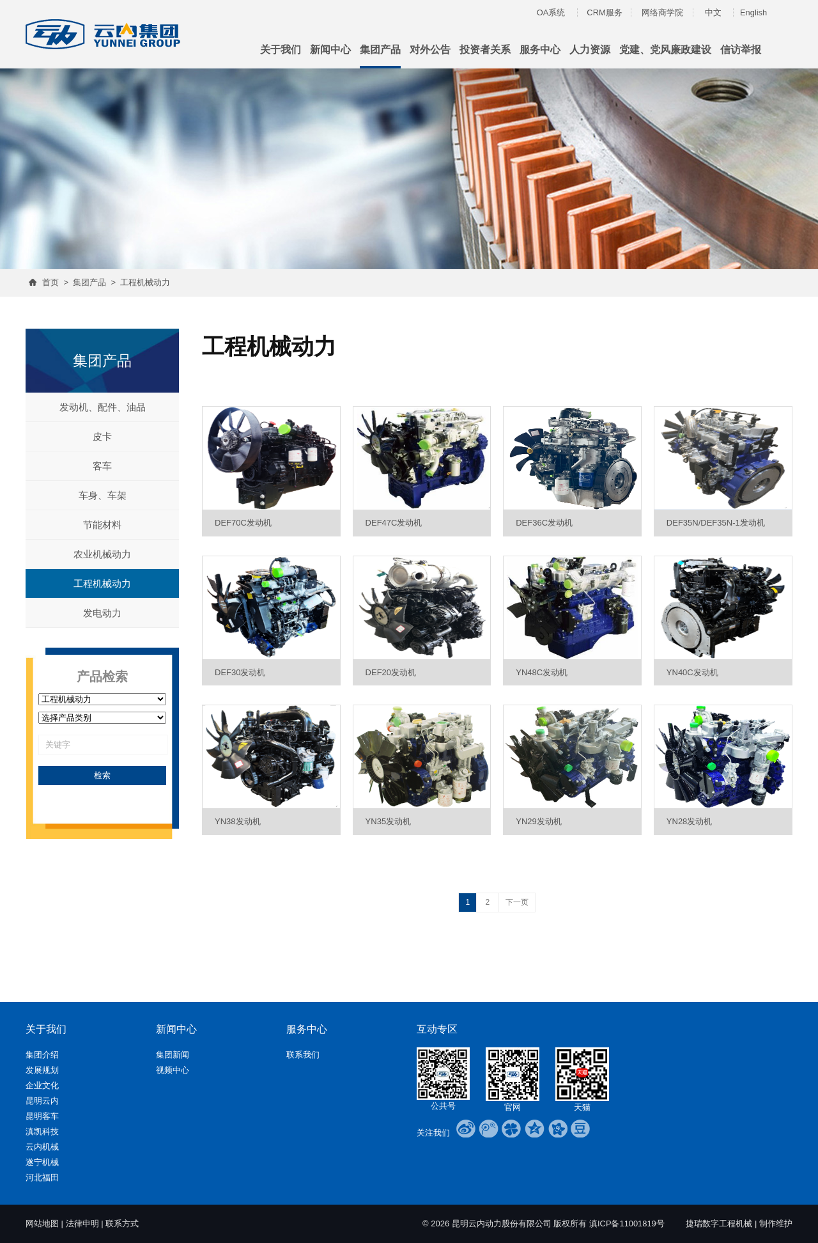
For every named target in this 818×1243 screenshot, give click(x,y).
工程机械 (735, 1223)
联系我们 (303, 1054)
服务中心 (540, 49)
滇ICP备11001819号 (627, 1223)
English (754, 12)
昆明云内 (42, 1101)
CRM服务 (604, 12)
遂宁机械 (42, 1162)
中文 (713, 12)
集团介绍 (42, 1054)
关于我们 (280, 49)
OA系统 (551, 12)
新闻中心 (330, 49)
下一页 (517, 902)
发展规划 (42, 1070)
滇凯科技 (42, 1131)
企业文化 (42, 1085)
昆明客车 (42, 1116)
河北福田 (42, 1177)
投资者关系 (485, 49)
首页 (50, 282)
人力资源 (589, 49)
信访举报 (740, 49)
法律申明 (82, 1223)
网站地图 (42, 1223)
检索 (102, 775)
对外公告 (430, 49)
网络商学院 (662, 12)
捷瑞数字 (702, 1223)
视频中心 (172, 1070)
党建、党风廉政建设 (665, 49)
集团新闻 (172, 1054)
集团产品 (380, 49)
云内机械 (42, 1147)
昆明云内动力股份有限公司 (501, 1223)
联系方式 (122, 1223)
